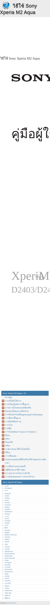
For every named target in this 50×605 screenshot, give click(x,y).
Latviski (7, 549)
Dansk (7, 500)
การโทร (9, 425)
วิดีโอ (7, 452)
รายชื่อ (8, 428)
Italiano (7, 539)
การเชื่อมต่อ (10, 456)
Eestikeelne (8, 511)
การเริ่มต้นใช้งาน (13, 401)
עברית (6, 525)
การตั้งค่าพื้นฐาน (13, 418)
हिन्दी (6, 528)
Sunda (7, 578)
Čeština (7, 498)
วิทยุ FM (9, 442)
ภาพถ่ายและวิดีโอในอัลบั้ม (17, 449)
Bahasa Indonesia (11, 535)
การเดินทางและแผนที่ (15, 466)
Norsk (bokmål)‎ (10, 558)
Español (7, 509)
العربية (7, 485)
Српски (7, 576)
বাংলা (6, 490)
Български (8, 488)
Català (7, 496)
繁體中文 (8, 598)
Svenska (7, 580)
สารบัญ (8, 397)
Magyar (7, 532)
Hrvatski (7, 530)
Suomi (7, 518)
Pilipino (7, 586)
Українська (8, 590)
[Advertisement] (25, 35)
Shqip (7, 574)
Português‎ (8, 562)
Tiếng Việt (8, 593)
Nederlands (8, 556)
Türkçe (7, 588)
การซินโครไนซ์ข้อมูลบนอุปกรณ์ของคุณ (24, 414)
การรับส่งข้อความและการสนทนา (20, 432)
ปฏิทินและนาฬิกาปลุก (15, 470)
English (7, 507)
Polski (7, 560)
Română (7, 565)
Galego (7, 523)
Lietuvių (7, 547)
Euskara (7, 514)
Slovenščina (9, 571)
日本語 (7, 541)
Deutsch (7, 502)
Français (7, 520)
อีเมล (7, 435)
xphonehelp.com (11, 603)
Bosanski (8, 493)
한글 (6, 544)
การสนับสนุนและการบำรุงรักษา (20, 476)
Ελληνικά (8, 505)
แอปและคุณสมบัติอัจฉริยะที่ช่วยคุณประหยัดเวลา (25, 461)
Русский (7, 567)
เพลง (7, 439)
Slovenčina (8, 569)
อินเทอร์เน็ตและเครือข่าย (16, 411)
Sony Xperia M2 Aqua (6, 5)
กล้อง (7, 445)
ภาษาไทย (8, 583)
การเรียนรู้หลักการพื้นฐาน (17, 404)
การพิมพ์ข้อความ (13, 421)
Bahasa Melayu (10, 553)
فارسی (7, 516)
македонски (9, 551)
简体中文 (8, 595)
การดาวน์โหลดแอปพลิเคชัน (18, 408)
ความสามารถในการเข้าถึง (17, 473)
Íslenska (7, 537)
